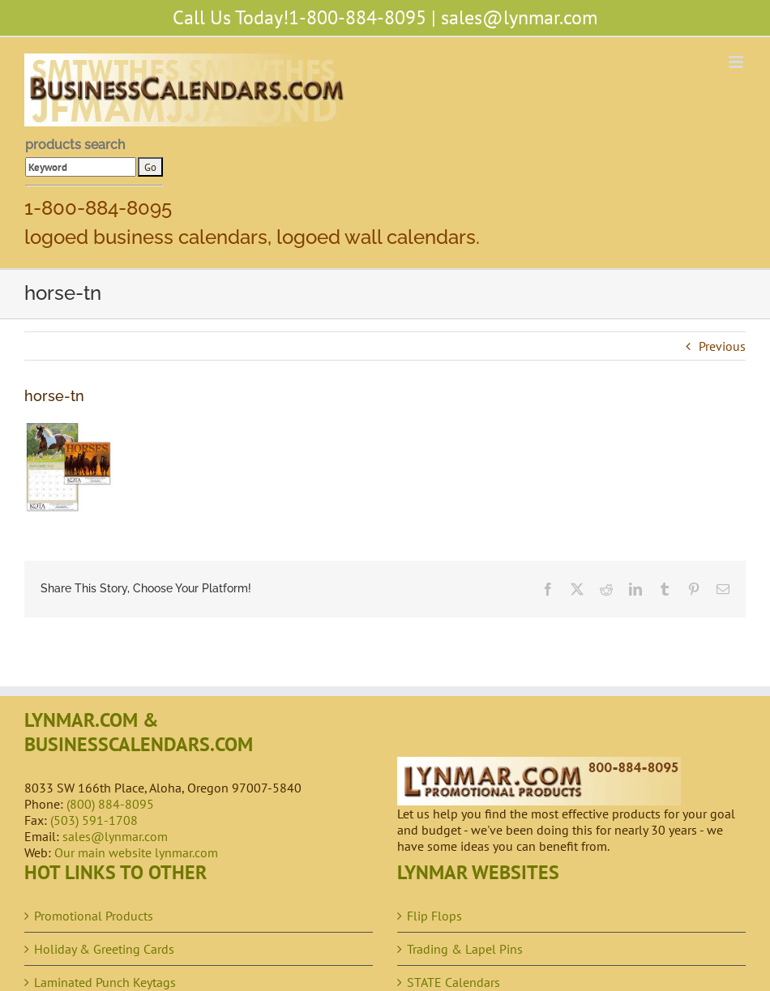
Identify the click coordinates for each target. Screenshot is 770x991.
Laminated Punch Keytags (105, 982)
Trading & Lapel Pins (465, 949)
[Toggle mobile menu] (737, 61)
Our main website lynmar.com (136, 852)
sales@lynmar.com (519, 17)
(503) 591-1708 (94, 820)
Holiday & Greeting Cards (104, 949)
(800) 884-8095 (110, 804)
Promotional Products (93, 916)
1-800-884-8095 (357, 17)
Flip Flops (434, 916)
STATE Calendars (453, 982)
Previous (722, 346)
